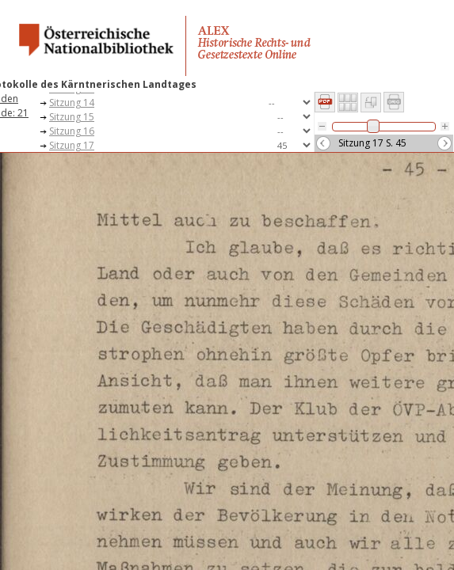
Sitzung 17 (71, 145)
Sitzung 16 (71, 131)
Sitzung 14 (71, 102)
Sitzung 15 (71, 117)
